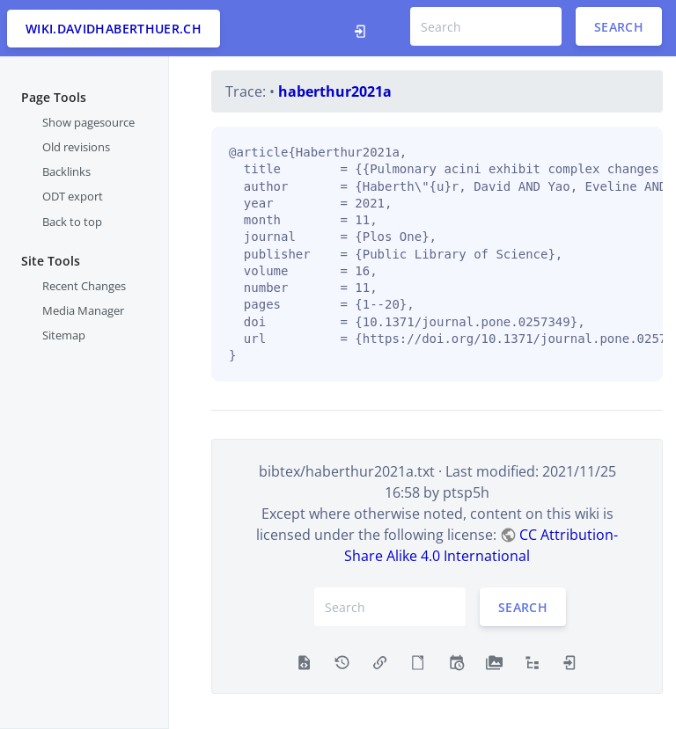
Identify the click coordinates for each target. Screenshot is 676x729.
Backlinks (66, 171)
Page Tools (53, 97)
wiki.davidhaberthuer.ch (114, 28)
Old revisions (76, 147)
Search (618, 26)
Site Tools (50, 260)
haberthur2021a (335, 91)
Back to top (72, 222)
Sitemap (63, 335)
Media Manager (83, 310)
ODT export (72, 196)
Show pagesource (88, 122)
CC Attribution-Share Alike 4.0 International (481, 545)
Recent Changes (84, 286)
